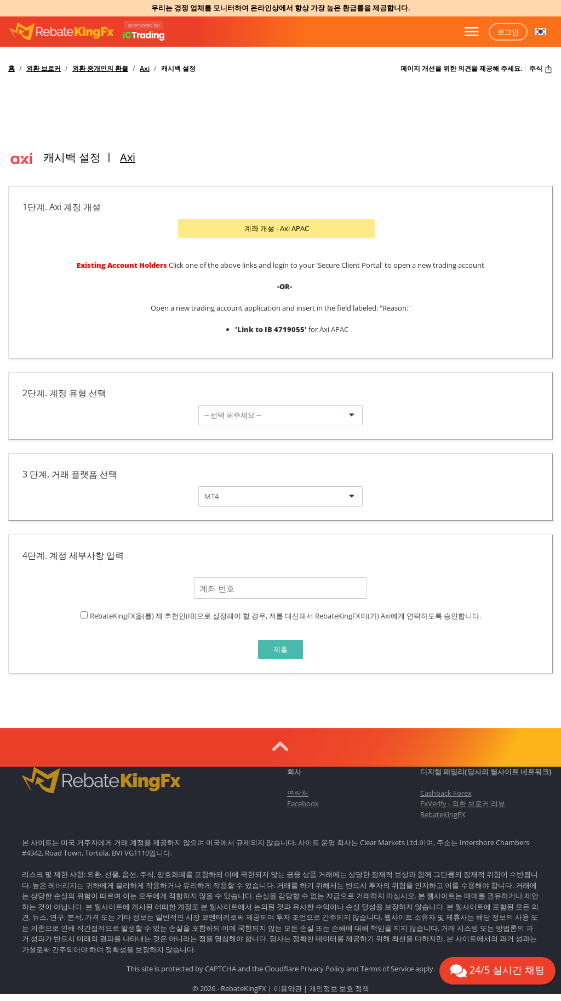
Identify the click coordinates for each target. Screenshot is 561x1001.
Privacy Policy (322, 967)
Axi (145, 68)
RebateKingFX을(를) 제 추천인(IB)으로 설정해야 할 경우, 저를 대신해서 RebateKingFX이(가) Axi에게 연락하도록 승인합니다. (285, 614)
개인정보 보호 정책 (339, 987)
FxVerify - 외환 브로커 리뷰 (462, 802)
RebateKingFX (443, 813)
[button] (540, 32)
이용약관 (287, 987)
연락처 (297, 791)
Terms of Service (387, 967)
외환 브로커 (43, 68)
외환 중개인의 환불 (100, 68)
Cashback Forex (446, 791)
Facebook (303, 802)
